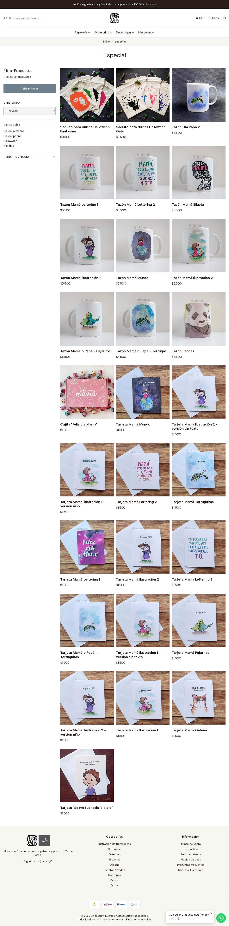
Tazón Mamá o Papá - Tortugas (141, 359)
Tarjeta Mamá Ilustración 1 (137, 738)
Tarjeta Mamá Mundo (133, 432)
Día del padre (12, 136)
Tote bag (114, 854)
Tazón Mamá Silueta (188, 213)
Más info (151, 4)
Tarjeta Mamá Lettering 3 (192, 587)
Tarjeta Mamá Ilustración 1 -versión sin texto (138, 663)
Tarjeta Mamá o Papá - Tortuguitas (78, 663)
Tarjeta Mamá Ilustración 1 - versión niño (82, 512)
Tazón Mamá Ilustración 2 (192, 286)
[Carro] (224, 18)
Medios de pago (191, 859)
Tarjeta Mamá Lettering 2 (136, 510)
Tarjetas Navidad (114, 870)
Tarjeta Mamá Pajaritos (190, 661)
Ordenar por (12, 102)
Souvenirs (114, 875)
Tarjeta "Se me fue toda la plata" (86, 816)
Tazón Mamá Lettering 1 (79, 213)
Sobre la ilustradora (190, 870)
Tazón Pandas (183, 359)
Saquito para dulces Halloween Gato (140, 129)
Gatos (115, 885)
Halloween (10, 141)
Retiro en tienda (191, 854)
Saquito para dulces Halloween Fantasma (85, 129)
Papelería (82, 32)
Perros (114, 880)
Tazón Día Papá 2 (186, 127)
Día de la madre (13, 131)
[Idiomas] (200, 18)
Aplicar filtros (30, 88)
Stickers (114, 864)
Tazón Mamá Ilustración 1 (80, 286)
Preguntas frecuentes (191, 864)
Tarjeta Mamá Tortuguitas (193, 510)
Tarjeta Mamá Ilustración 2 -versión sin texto (195, 434)
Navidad (8, 146)
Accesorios (103, 32)
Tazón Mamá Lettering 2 (135, 213)
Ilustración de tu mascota (114, 844)
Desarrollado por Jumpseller (133, 919)
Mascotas (146, 32)
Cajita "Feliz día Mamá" (78, 432)
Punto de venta (191, 844)
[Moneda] (214, 18)
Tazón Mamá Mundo (132, 286)
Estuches (114, 859)
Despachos (191, 849)
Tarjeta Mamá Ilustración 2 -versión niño (83, 740)
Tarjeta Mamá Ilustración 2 (137, 587)
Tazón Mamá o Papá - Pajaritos (85, 359)
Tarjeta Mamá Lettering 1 (80, 587)
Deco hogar (125, 32)
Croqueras (114, 849)
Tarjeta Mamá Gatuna (189, 738)
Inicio (106, 41)
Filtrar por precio (29, 157)
